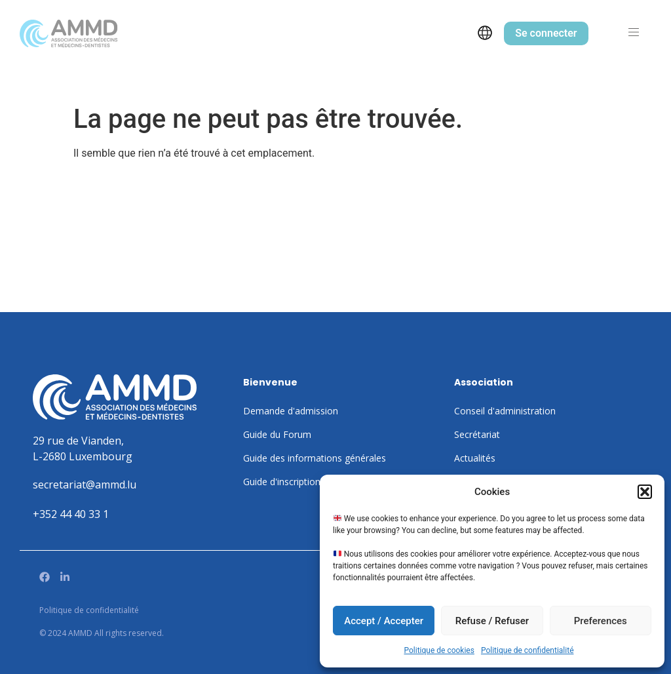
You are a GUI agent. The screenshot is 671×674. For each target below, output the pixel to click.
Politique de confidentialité (527, 650)
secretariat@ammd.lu (84, 484)
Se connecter (546, 33)
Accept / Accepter (383, 621)
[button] (644, 491)
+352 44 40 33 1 (71, 514)
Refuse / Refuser (492, 621)
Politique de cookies (439, 650)
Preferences (600, 621)
